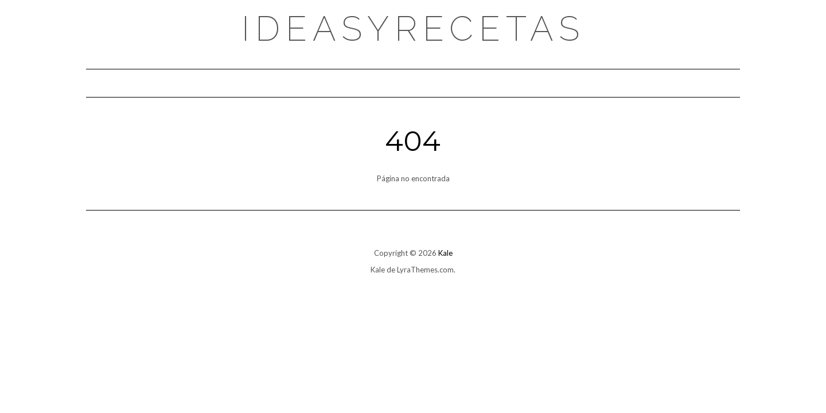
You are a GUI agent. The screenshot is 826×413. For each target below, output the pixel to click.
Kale (445, 253)
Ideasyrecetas (413, 29)
